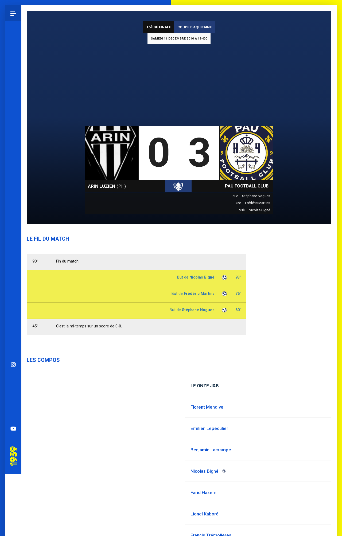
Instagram (13, 231)
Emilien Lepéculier (209, 428)
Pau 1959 (14, 315)
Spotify (13, 279)
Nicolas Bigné (202, 277)
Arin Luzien (107, 186)
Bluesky (13, 247)
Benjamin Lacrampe (211, 449)
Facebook (13, 263)
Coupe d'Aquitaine (194, 27)
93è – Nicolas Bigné (254, 210)
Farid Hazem (203, 492)
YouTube (13, 295)
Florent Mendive (207, 407)
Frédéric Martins (199, 293)
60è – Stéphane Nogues (251, 196)
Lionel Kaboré (205, 514)
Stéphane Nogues (198, 310)
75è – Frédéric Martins (252, 203)
